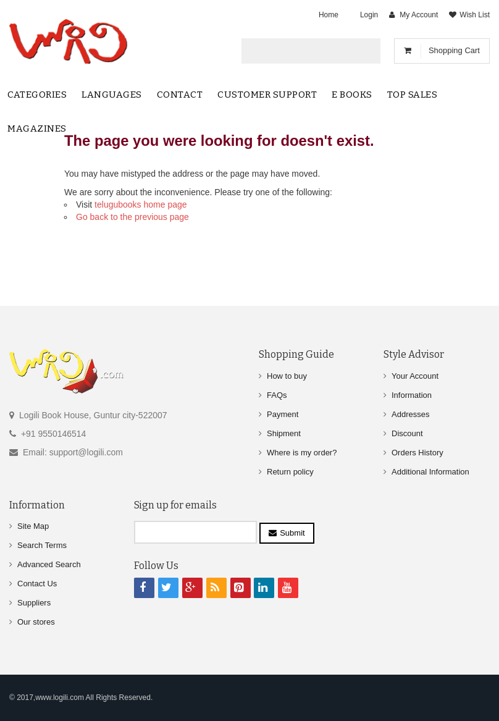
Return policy (290, 471)
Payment (282, 414)
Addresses (410, 414)
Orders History (417, 452)
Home (328, 15)
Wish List (474, 15)
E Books (352, 94)
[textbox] (301, 50)
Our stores (36, 621)
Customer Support (267, 94)
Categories (37, 94)
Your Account (415, 376)
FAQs (277, 395)
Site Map (33, 526)
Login (369, 15)
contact (180, 94)
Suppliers (34, 602)
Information (412, 395)
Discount (407, 433)
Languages (112, 94)
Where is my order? (302, 452)
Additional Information (430, 471)
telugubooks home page (140, 204)
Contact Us (37, 583)
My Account (419, 15)
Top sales (412, 94)
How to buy (287, 376)
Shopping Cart (454, 50)
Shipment (284, 433)
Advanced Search (49, 564)
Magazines (37, 128)
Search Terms (42, 545)
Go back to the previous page (132, 217)
